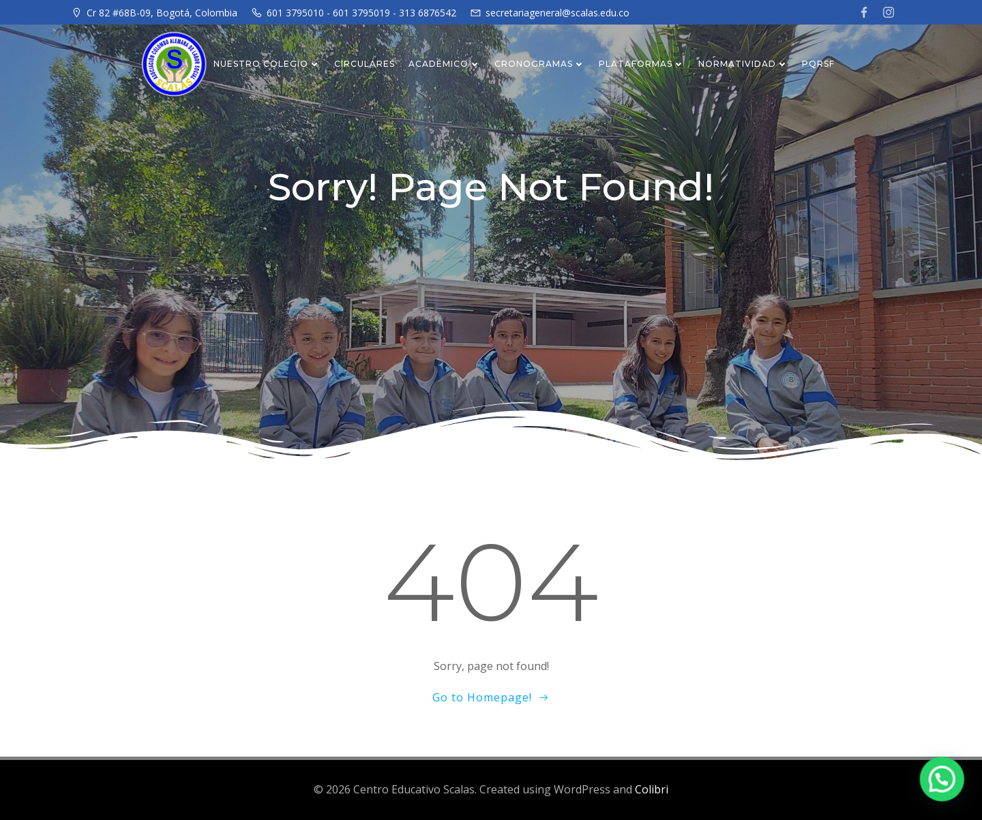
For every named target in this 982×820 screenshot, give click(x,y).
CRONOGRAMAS (539, 64)
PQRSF (818, 64)
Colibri (651, 789)
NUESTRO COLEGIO (267, 64)
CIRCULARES (364, 64)
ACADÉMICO (444, 64)
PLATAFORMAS (642, 64)
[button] (944, 784)
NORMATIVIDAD (743, 64)
